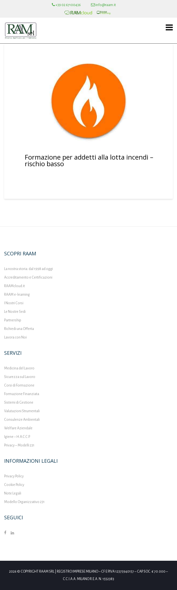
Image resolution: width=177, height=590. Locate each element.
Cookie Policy (14, 485)
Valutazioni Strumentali (22, 411)
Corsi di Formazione (19, 385)
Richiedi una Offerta (19, 329)
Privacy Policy (14, 476)
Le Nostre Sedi (15, 312)
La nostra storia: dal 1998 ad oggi (28, 269)
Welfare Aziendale (18, 428)
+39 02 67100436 (66, 5)
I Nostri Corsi (13, 303)
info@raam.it (103, 5)
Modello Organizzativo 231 (24, 502)
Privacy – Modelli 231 (19, 445)
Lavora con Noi (15, 337)
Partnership (12, 320)
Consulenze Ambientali (22, 420)
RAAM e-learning (17, 295)
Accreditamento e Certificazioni (28, 277)
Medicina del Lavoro (19, 368)
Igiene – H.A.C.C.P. (17, 437)
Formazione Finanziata (21, 394)
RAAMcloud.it (14, 286)
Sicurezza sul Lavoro (19, 377)
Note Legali (12, 493)
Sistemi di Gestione (18, 402)
